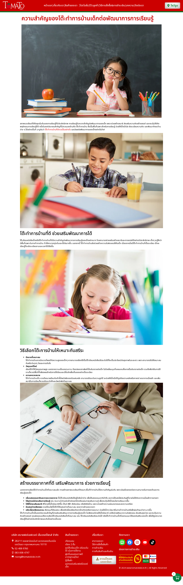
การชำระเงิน (97, 549)
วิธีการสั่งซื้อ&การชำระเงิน (112, 5)
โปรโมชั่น (84, 5)
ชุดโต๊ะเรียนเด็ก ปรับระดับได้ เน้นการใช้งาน (76, 551)
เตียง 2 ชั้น (70, 546)
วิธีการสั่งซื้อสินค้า (100, 546)
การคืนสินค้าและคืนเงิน (102, 553)
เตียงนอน (69, 543)
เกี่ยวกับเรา (58, 5)
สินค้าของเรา (72, 5)
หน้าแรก (48, 5)
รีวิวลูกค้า (94, 5)
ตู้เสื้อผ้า (68, 562)
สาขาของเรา (97, 543)
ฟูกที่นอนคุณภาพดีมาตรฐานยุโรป (74, 558)
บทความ (130, 5)
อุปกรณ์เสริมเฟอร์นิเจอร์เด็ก (76, 567)
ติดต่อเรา (140, 5)
